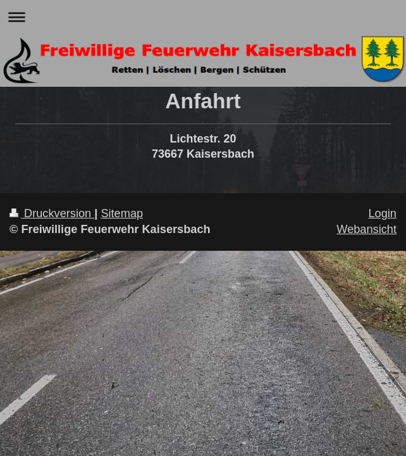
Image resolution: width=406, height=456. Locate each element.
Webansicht (366, 229)
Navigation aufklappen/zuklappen (203, 16)
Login (382, 213)
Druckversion (51, 213)
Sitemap (122, 213)
